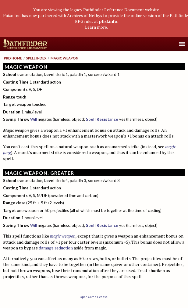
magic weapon (63, 236)
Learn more (96, 27)
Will (33, 119)
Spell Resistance (102, 119)
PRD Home (13, 58)
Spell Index (36, 58)
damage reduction (56, 248)
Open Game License (94, 297)
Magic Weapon (64, 58)
